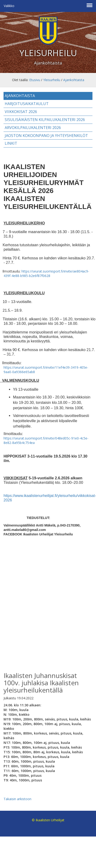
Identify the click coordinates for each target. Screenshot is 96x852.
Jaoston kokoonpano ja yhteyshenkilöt (46, 135)
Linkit (11, 143)
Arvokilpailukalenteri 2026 (33, 127)
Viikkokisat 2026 (21, 111)
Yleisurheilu (51, 80)
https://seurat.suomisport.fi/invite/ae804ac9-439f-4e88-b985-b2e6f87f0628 (46, 273)
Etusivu (34, 80)
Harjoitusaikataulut (27, 103)
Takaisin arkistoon (17, 799)
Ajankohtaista (73, 80)
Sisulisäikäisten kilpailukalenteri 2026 (45, 119)
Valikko (9, 6)
